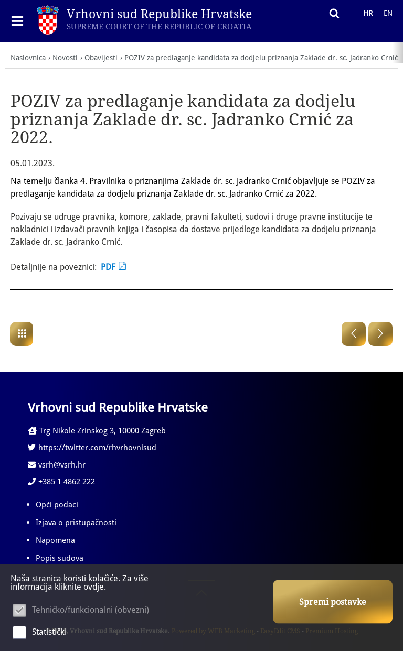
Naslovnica (28, 57)
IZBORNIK (19, 21)
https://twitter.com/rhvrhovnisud (92, 447)
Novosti (65, 57)
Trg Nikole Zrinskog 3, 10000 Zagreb (97, 431)
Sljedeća (380, 334)
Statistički (49, 632)
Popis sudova (59, 558)
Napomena (55, 540)
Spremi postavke (332, 602)
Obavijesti (101, 57)
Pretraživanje (332, 13)
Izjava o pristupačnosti (76, 522)
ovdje (93, 587)
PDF (108, 267)
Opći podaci (57, 504)
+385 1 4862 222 (61, 481)
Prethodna (354, 334)
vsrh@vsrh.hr (57, 465)
